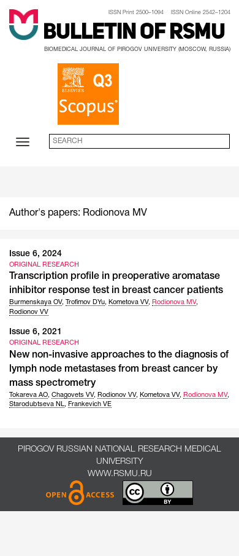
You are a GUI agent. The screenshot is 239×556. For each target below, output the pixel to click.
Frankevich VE (90, 404)
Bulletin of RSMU (134, 33)
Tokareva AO (28, 395)
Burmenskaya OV (35, 302)
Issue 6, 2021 (35, 332)
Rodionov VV (28, 312)
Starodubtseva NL (36, 404)
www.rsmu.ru (120, 474)
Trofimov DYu (85, 302)
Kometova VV (128, 302)
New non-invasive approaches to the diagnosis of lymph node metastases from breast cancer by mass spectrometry (119, 369)
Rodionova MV (174, 302)
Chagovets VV (72, 395)
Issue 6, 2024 (35, 254)
